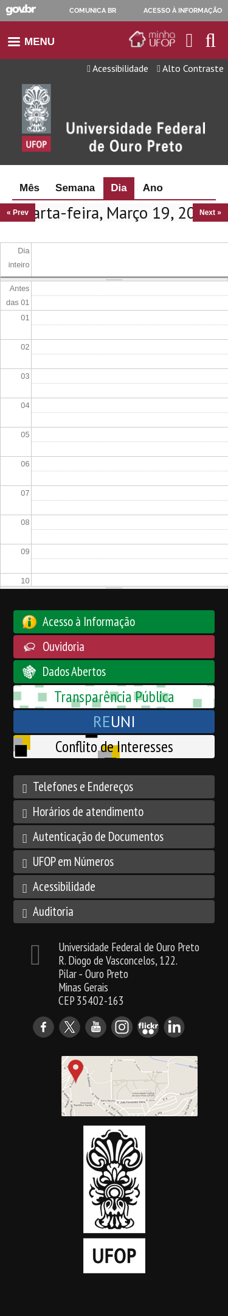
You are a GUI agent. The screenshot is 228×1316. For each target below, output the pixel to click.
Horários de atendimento (88, 811)
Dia (122, 188)
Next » (210, 212)
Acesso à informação (182, 10)
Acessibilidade (117, 68)
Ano (153, 188)
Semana (75, 188)
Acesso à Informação (89, 621)
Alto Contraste (190, 68)
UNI (114, 721)
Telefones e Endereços (83, 786)
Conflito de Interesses (114, 746)
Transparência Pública (114, 696)
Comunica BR (92, 10)
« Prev (18, 212)
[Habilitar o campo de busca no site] (210, 43)
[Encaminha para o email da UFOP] (189, 40)
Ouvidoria (64, 646)
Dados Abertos (74, 671)
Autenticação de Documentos (98, 836)
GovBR (20, 10)
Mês (29, 188)
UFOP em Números (73, 861)
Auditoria (53, 911)
